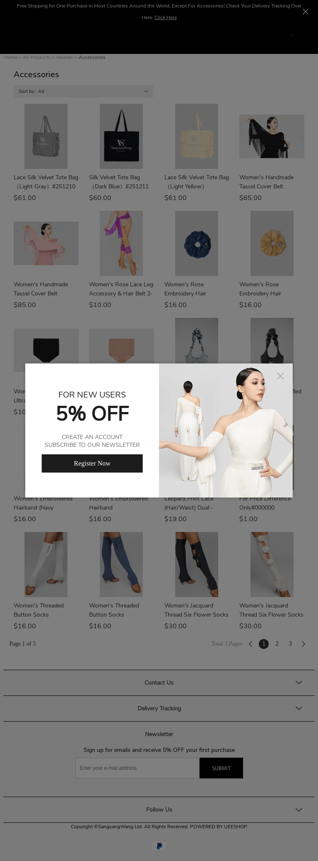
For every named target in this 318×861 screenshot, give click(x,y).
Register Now (92, 463)
